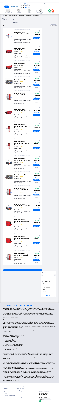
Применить (48, 295)
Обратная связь (20, 388)
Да (6, 6)
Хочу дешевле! (36, 36)
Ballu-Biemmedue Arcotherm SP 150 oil (21, 189)
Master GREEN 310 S (20, 79)
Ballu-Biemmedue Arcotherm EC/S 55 (20, 48)
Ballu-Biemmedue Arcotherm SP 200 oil (21, 254)
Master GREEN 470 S (20, 174)
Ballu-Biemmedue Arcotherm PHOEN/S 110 (22, 109)
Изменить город (14, 6)
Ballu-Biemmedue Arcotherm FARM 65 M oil (22, 159)
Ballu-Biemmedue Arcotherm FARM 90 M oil (22, 204)
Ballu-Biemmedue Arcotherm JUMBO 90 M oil (22, 238)
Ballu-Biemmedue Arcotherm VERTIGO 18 (21, 33)
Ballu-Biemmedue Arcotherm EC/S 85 (20, 64)
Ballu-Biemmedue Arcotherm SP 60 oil (20, 94)
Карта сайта (20, 391)
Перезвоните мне (27, 7)
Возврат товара (20, 390)
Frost (26, 4)
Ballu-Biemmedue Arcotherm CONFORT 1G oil (22, 126)
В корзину (36, 41)
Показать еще (22, 270)
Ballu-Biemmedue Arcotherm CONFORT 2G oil (22, 143)
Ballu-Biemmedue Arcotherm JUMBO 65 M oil (22, 221)
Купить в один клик (36, 38)
